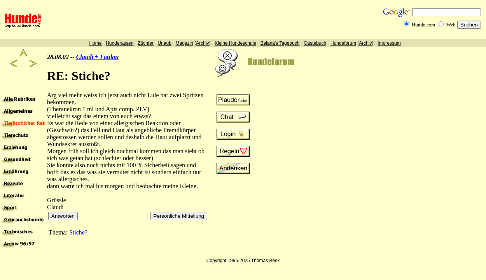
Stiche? (78, 232)
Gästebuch (315, 43)
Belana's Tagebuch (280, 43)
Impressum (389, 43)
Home (95, 43)
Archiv (202, 43)
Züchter (146, 43)
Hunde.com (423, 25)
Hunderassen (119, 43)
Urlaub (164, 43)
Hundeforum (343, 43)
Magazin (184, 43)
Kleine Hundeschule (235, 43)
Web (451, 25)
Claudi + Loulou (97, 57)
